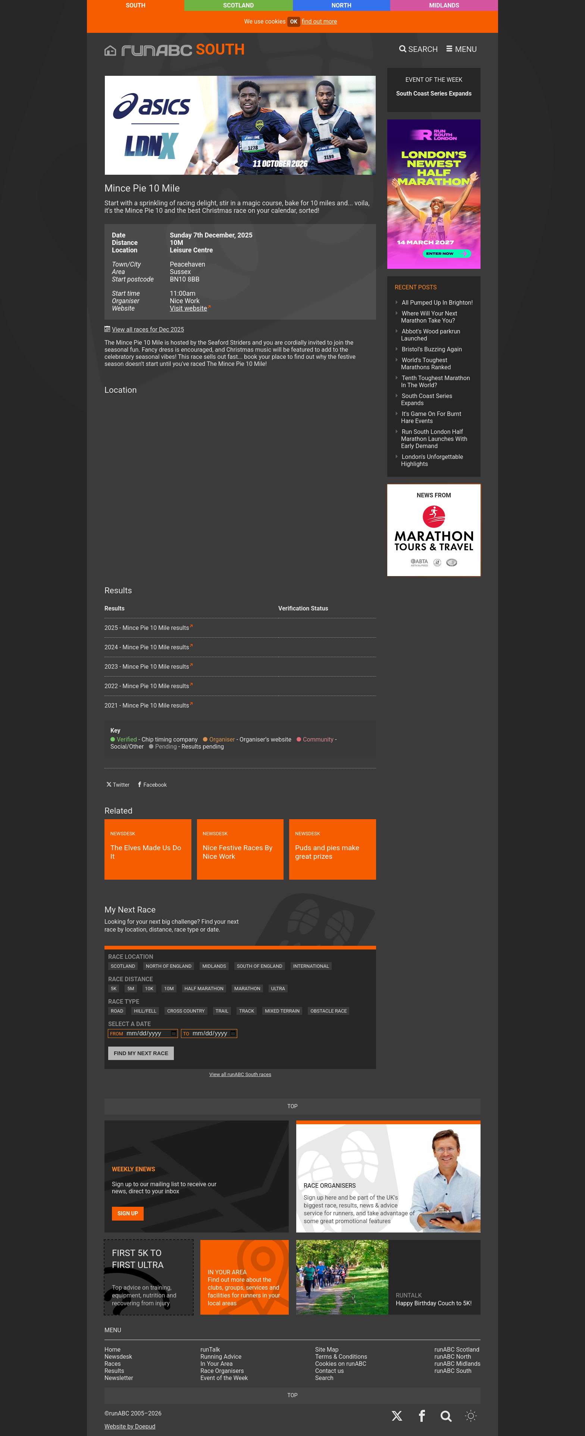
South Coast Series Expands (426, 399)
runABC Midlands (458, 1363)
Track (246, 1011)
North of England (168, 966)
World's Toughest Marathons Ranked (426, 364)
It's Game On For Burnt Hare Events (431, 417)
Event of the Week (224, 1377)
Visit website (188, 308)
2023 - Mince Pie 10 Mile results (146, 666)
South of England (259, 966)
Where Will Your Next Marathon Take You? (429, 317)
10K (149, 988)
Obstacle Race (328, 1011)
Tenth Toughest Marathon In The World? (435, 381)
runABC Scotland (457, 1349)
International (311, 966)
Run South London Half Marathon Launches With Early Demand (434, 439)
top (292, 1106)
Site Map (327, 1349)
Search (324, 1377)
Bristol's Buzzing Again (432, 349)
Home (112, 1349)
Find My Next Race (141, 1053)
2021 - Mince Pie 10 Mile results (146, 705)
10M (169, 988)
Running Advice (220, 1356)
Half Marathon (204, 988)
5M (130, 988)
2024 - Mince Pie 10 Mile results (146, 647)
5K (113, 988)
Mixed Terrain (282, 1011)
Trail (222, 1011)
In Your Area (216, 1363)
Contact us (329, 1370)
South (136, 5)
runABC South (453, 1370)
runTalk (210, 1349)
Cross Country (186, 1011)
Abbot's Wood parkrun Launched (430, 335)
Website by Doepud (130, 1426)
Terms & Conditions (341, 1356)
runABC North (453, 1356)
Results (114, 1370)
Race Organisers (222, 1370)
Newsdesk (118, 1356)
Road (117, 1011)
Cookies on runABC (340, 1363)
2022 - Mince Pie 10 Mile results (146, 686)
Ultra (278, 988)
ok (293, 22)
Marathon (247, 988)
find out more (319, 21)
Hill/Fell (145, 1011)
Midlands (444, 5)
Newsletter (118, 1377)
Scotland (238, 5)
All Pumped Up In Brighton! (437, 302)
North (341, 5)
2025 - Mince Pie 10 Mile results (146, 627)
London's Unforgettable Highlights (432, 460)
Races (112, 1363)
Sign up (128, 1213)
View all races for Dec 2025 (148, 329)
